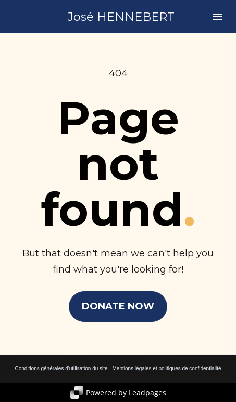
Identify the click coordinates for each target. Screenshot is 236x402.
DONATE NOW (118, 306)
